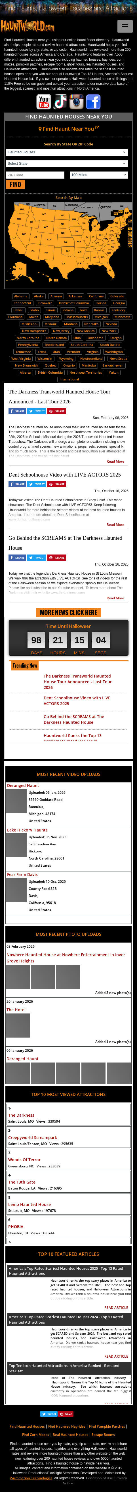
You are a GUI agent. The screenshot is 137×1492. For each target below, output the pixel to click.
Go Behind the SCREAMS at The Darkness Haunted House (74, 719)
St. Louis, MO (32, 1210)
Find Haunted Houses (27, 1426)
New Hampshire (34, 331)
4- (9, 1175)
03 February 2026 (21, 946)
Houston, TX (31, 1233)
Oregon (116, 338)
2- (9, 1130)
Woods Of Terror (24, 1159)
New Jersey (61, 331)
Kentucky (118, 310)
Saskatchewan (113, 365)
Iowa (83, 310)
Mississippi (29, 324)
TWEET (40, 411)
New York (109, 331)
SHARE (20, 411)
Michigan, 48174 (42, 813)
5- (9, 1197)
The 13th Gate (21, 1182)
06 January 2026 (20, 1050)
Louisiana (15, 317)
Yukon (114, 372)
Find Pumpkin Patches (107, 1426)
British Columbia (50, 372)
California (96, 296)
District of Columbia (74, 303)
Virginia (92, 352)
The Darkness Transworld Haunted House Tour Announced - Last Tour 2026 (78, 681)
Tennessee (23, 352)
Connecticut (22, 303)
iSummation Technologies (31, 1478)
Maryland (52, 317)
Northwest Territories (85, 372)
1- (9, 1108)
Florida (101, 303)
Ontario (69, 365)
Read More (115, 461)
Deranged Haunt (23, 785)
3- (9, 1152)
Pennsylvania (28, 344)
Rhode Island (54, 344)
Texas (42, 352)
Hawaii (18, 310)
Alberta (25, 372)
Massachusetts (77, 317)
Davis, (33, 895)
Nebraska (91, 324)
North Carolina (28, 338)
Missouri (51, 324)
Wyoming (66, 358)
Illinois (50, 310)
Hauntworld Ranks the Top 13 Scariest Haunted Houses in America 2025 (73, 741)
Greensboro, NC (34, 1166)
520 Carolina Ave (42, 844)
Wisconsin (44, 358)
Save (68, 1414)
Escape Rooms (103, 1434)
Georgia (119, 303)
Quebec (50, 365)
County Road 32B (43, 888)
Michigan (101, 317)
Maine (33, 317)
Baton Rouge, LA (35, 1188)
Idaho (34, 310)
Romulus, (36, 806)
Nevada (111, 324)
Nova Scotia (118, 358)
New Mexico (86, 331)
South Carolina (82, 344)
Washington (114, 352)
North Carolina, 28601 (46, 858)
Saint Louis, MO (34, 1121)
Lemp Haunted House (29, 1204)
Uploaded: (47, 792)
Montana (70, 324)
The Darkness (21, 1115)
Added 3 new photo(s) (113, 992)
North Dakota (56, 338)
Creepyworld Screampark (32, 1137)
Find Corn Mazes (35, 1434)
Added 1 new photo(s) (113, 1041)
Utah (56, 352)
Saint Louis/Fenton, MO (40, 1143)
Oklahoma (95, 338)
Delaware (45, 303)
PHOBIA (15, 1226)
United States (40, 820)
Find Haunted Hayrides (66, 1426)
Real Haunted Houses (70, 1434)
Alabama (20, 296)
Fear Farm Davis (22, 874)
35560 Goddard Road (45, 799)
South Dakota (110, 344)
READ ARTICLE (116, 1307)
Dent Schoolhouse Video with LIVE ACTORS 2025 (65, 475)
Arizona (56, 296)
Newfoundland (91, 358)
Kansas (99, 310)
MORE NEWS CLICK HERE (68, 612)
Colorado (117, 296)
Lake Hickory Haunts (27, 830)
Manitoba (89, 365)
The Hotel (16, 1009)
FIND (15, 184)
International (69, 379)
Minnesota (122, 317)
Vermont (73, 352)
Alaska (38, 296)
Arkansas (75, 296)
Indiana (67, 310)
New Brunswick (26, 365)
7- (9, 1242)
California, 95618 (42, 902)
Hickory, (35, 851)
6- (9, 1219)
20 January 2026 (20, 1001)
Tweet (51, 1414)
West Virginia (21, 358)
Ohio (77, 338)
